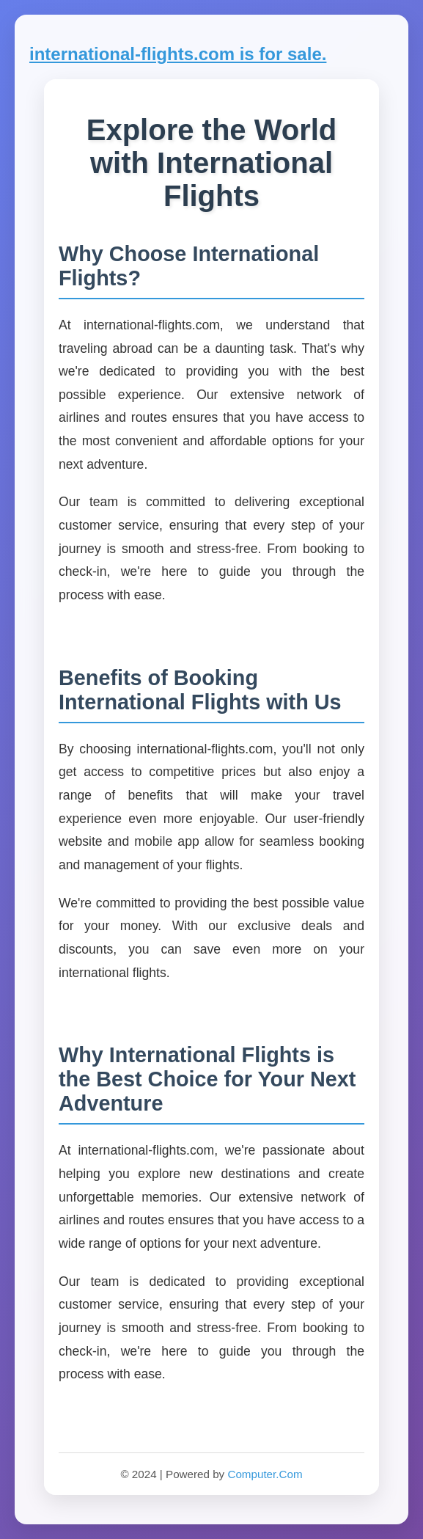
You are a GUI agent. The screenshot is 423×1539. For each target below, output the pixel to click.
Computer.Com (264, 1474)
